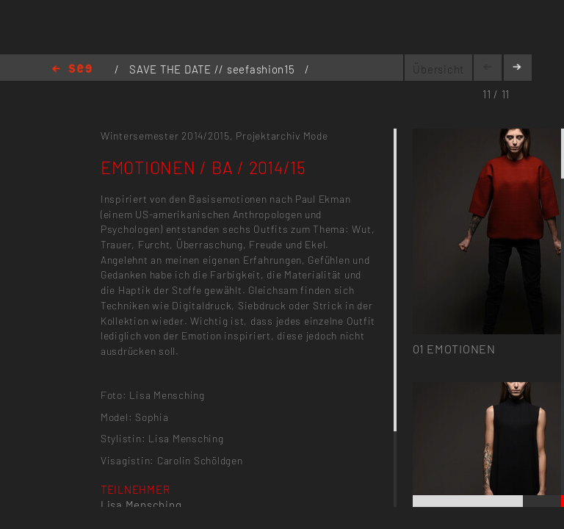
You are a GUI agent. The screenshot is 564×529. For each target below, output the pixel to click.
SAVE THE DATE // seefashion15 (213, 69)
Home (72, 69)
